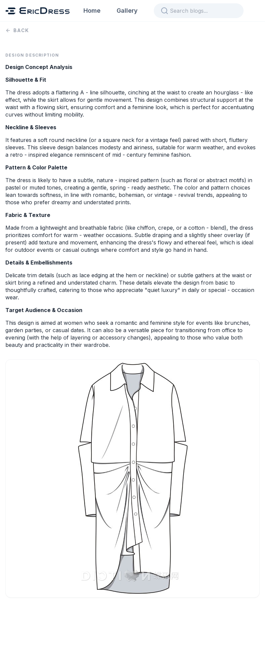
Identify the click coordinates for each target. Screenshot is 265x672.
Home (92, 10)
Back (17, 30)
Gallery (127, 10)
